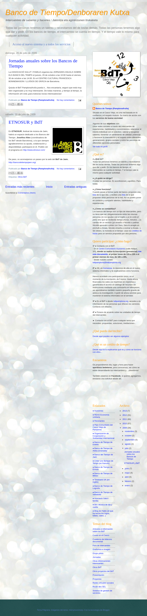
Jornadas (97, 557)
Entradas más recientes (19, 186)
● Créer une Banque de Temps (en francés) (103, 462)
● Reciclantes (99, 421)
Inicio (49, 186)
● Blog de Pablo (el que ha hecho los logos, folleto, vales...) (103, 513)
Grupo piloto (98, 553)
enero (127, 485)
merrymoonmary (76, 610)
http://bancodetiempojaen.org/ (22, 162)
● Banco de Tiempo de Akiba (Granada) (102, 449)
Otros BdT (22, 177)
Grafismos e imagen (101, 549)
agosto (128, 444)
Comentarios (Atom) (27, 193)
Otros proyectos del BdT (103, 571)
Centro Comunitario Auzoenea (112, 249)
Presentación (98, 575)
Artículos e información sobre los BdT (103, 530)
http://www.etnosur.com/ (34, 150)
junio (127, 468)
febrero (128, 481)
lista (95, 195)
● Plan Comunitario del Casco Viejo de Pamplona (103, 427)
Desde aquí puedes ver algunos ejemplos (111, 336)
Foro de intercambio (101, 545)
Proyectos (97, 579)
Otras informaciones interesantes (101, 562)
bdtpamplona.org (120, 301)
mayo (127, 473)
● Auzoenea (98, 411)
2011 (125, 419)
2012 (125, 415)
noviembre (130, 431)
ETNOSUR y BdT (26, 122)
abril (127, 477)
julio (127, 448)
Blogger (106, 610)
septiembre (130, 440)
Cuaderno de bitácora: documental (102, 540)
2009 (125, 428)
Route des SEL (99, 587)
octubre (128, 435)
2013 (125, 411)
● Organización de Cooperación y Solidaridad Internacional (103, 435)
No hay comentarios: (66, 100)
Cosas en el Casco (101, 535)
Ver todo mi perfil (100, 146)
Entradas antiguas (75, 186)
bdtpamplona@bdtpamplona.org (107, 262)
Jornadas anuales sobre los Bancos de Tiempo (132, 455)
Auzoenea (107, 268)
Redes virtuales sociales (103, 583)
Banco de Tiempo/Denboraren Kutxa (67, 12)
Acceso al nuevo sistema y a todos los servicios (41, 44)
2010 (125, 423)
